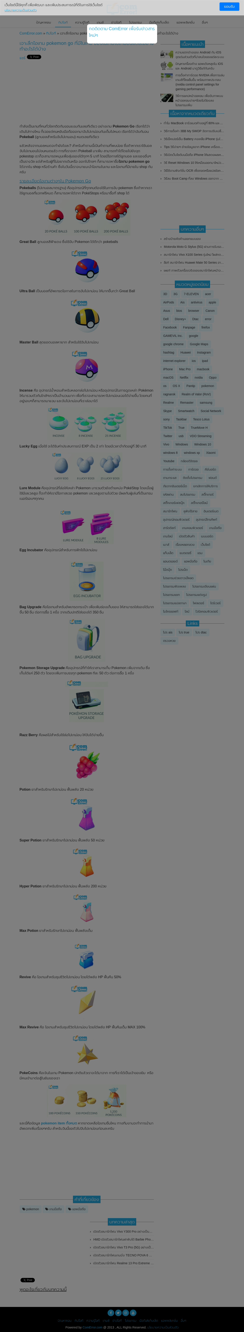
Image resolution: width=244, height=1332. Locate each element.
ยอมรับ (229, 6)
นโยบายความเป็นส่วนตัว (21, 10)
